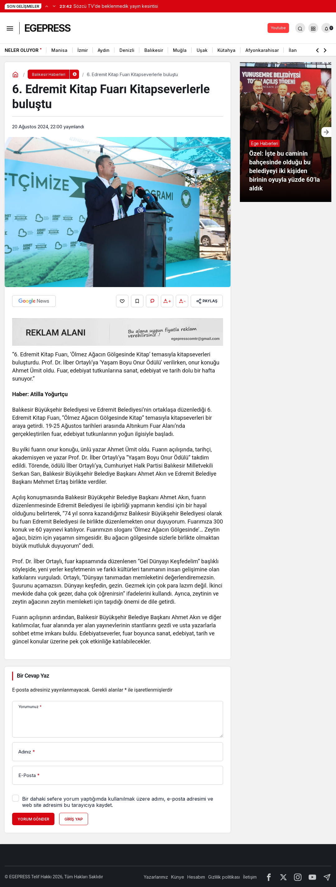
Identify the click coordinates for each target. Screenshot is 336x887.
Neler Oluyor (22, 50)
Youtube (278, 27)
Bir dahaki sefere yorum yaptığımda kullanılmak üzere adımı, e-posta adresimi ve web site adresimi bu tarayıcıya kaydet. (117, 801)
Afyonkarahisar (262, 50)
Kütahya (226, 50)
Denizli (126, 50)
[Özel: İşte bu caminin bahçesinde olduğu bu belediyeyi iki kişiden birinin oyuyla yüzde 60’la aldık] (285, 132)
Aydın (104, 50)
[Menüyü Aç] (10, 28)
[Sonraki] (54, 6)
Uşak (202, 50)
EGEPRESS (47, 28)
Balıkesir (153, 50)
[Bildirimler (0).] (326, 28)
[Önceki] (46, 6)
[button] (313, 28)
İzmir (82, 50)
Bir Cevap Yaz (33, 675)
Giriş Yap (73, 818)
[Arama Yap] (300, 28)
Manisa (59, 50)
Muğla (180, 50)
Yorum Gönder (33, 818)
